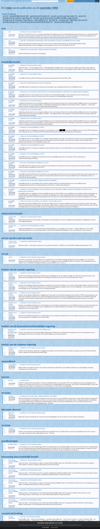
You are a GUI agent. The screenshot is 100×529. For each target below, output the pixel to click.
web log (85, 1)
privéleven (70, 1)
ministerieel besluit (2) (40, 16)
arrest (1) (82, 16)
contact (92, 1)
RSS (76, 1)
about (80, 1)
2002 (55, 7)
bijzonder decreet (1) (78, 20)
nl (96, 1)
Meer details (54, 527)
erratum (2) (63, 20)
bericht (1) (53, 20)
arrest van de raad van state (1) (64, 16)
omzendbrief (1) (41, 20)
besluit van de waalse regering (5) (17, 18)
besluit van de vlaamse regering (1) (18, 20)
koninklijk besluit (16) (19, 16)
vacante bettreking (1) (63, 22)
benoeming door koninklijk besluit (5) (36, 22)
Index (9, 7)
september (46, 7)
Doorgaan (45, 527)
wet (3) (5, 16)
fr (98, 1)
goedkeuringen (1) (10, 22)
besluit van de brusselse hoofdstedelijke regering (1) (55, 18)
